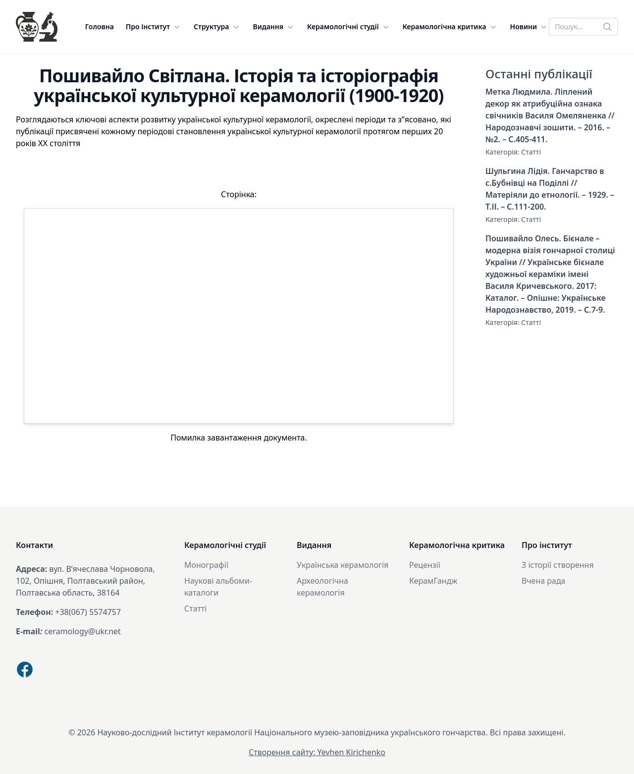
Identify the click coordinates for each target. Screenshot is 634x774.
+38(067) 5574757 (88, 612)
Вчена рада (544, 580)
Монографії (206, 564)
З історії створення (558, 564)
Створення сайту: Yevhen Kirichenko (317, 752)
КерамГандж (433, 580)
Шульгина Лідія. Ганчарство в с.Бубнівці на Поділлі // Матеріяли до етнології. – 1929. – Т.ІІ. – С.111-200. (549, 189)
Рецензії (424, 564)
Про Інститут (154, 27)
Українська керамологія (342, 564)
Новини (529, 27)
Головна (99, 26)
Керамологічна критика (450, 27)
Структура (217, 27)
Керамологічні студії (349, 27)
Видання (274, 27)
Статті (531, 152)
